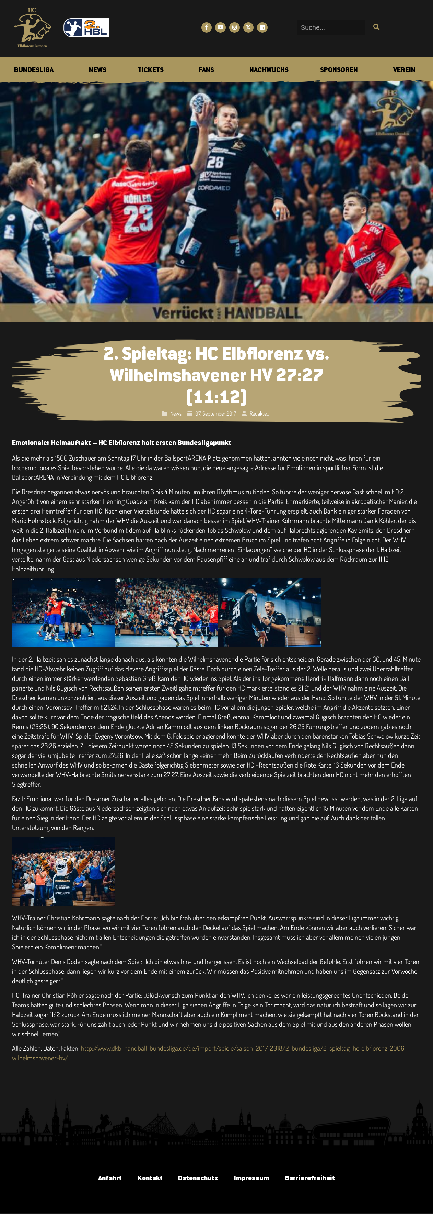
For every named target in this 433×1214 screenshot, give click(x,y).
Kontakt (148, 1179)
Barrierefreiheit (313, 1179)
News (176, 413)
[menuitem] (34, 70)
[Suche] (375, 28)
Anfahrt (107, 1179)
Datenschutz (198, 1179)
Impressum (252, 1179)
